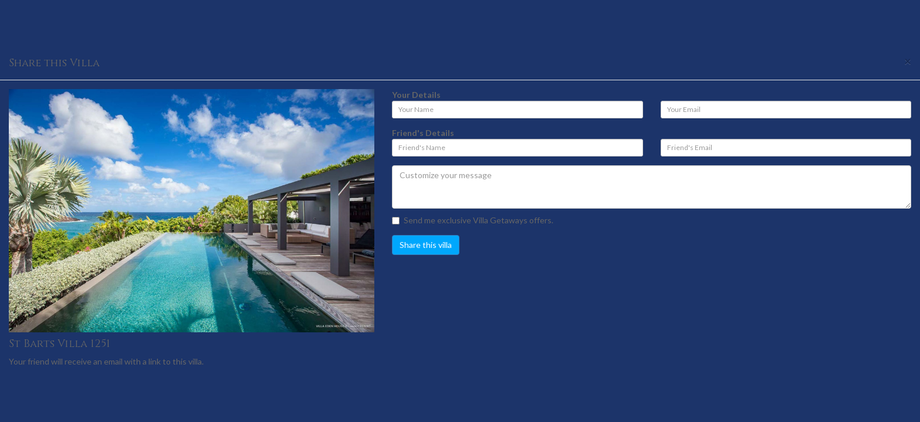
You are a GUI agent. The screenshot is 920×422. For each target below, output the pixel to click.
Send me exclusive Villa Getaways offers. (472, 220)
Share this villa (426, 245)
